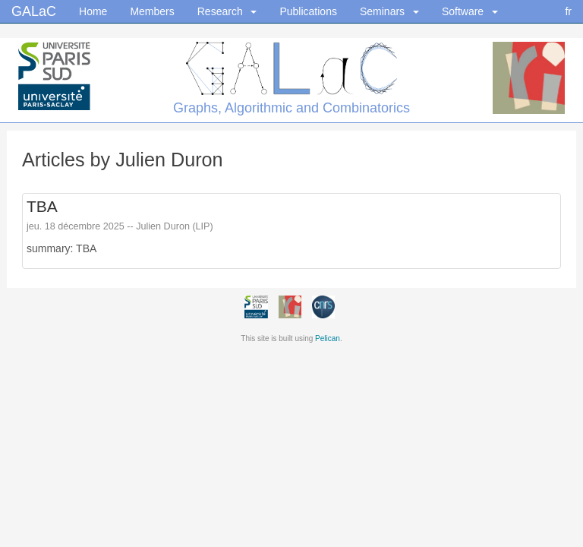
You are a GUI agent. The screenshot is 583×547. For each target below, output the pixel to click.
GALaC (33, 7)
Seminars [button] (389, 11)
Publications (308, 11)
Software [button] (470, 11)
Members (152, 11)
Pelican (327, 338)
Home (93, 11)
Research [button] (227, 11)
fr (568, 11)
